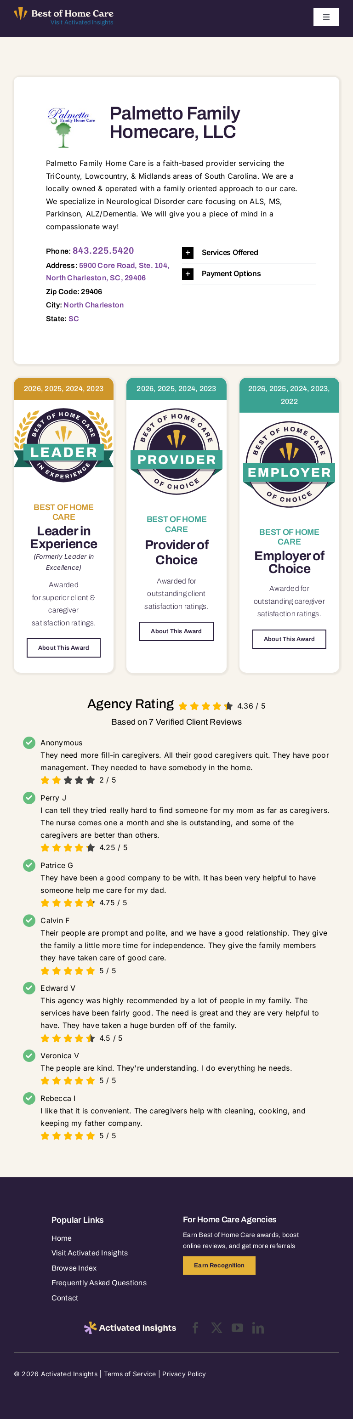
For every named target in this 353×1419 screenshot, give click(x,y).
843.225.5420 (104, 250)
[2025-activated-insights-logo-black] (130, 1325)
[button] (249, 253)
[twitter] (216, 1328)
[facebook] (195, 1328)
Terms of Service (130, 1374)
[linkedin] (258, 1328)
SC (73, 319)
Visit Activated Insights (82, 22)
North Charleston (93, 305)
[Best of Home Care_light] (64, 10)
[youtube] (237, 1328)
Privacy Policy (184, 1374)
